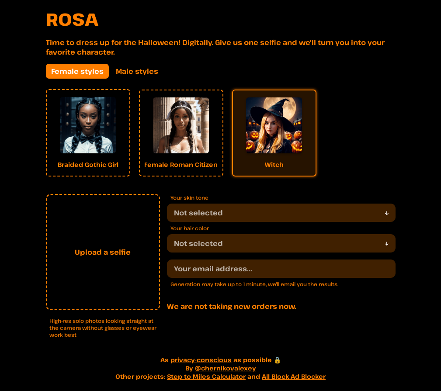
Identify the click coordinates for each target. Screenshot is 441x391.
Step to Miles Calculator (206, 376)
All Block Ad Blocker (294, 376)
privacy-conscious (201, 360)
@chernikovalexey (225, 368)
